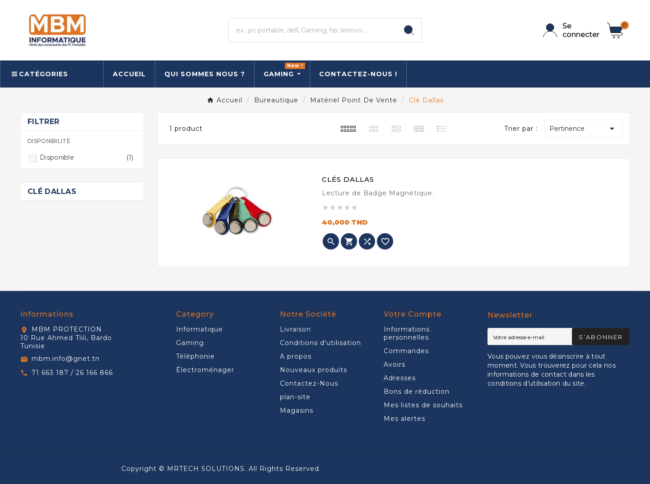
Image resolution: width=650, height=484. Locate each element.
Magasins (296, 410)
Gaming (190, 343)
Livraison (295, 329)
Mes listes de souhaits (423, 405)
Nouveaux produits (313, 370)
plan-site (295, 397)
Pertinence (583, 128)
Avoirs (394, 364)
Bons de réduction (417, 391)
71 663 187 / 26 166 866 (72, 373)
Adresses (400, 378)
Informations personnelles (407, 333)
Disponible (87, 157)
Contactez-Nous (309, 383)
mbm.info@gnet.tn (66, 359)
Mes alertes (404, 419)
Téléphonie (195, 356)
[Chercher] (313, 30)
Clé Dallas (52, 191)
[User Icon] (569, 30)
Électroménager (205, 370)
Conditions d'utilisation (320, 343)
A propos (295, 356)
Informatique (199, 329)
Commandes (406, 351)
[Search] (409, 30)
